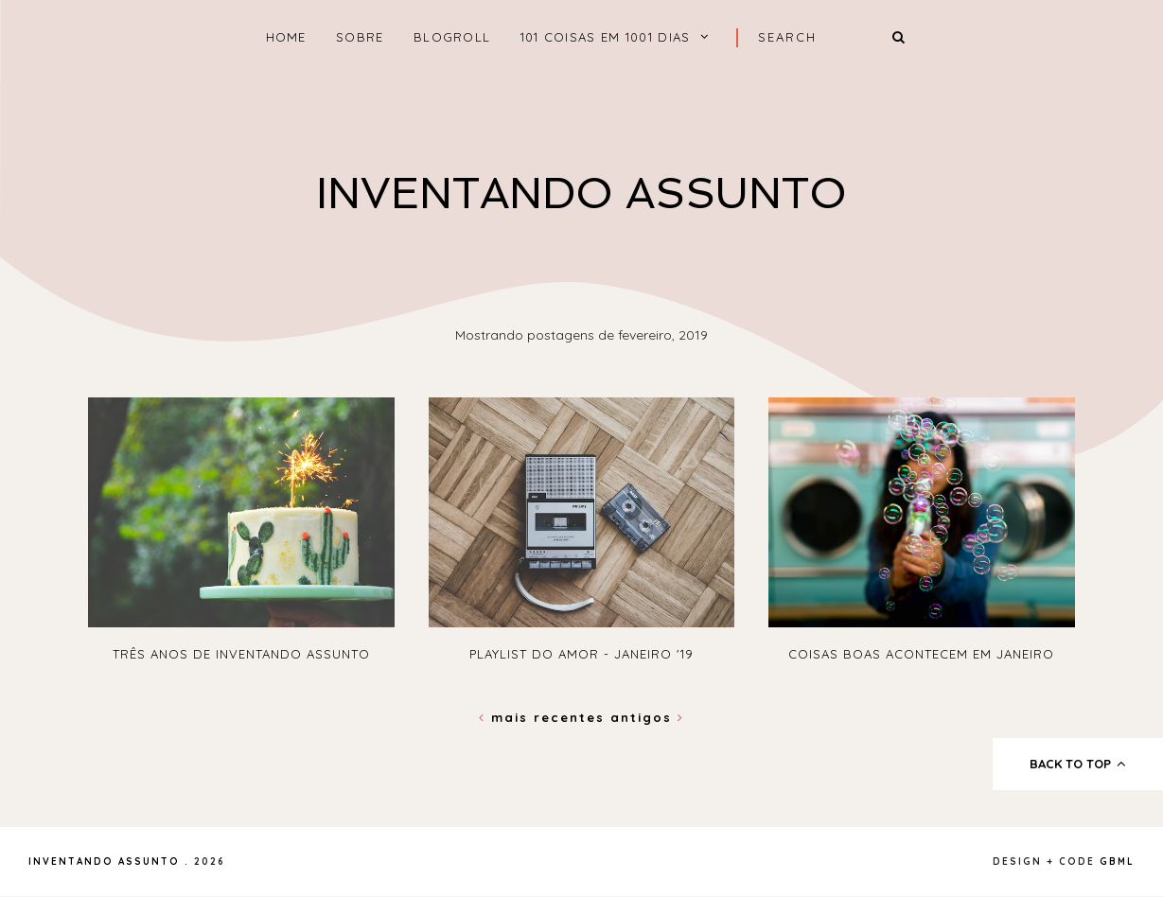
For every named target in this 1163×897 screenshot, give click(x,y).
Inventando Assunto (581, 193)
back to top (1078, 763)
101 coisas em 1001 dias (605, 36)
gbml (1117, 861)
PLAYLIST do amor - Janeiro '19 (581, 653)
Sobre (360, 36)
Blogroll (452, 36)
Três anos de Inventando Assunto (241, 653)
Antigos (647, 717)
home (286, 36)
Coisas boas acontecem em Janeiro (921, 653)
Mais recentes (544, 717)
